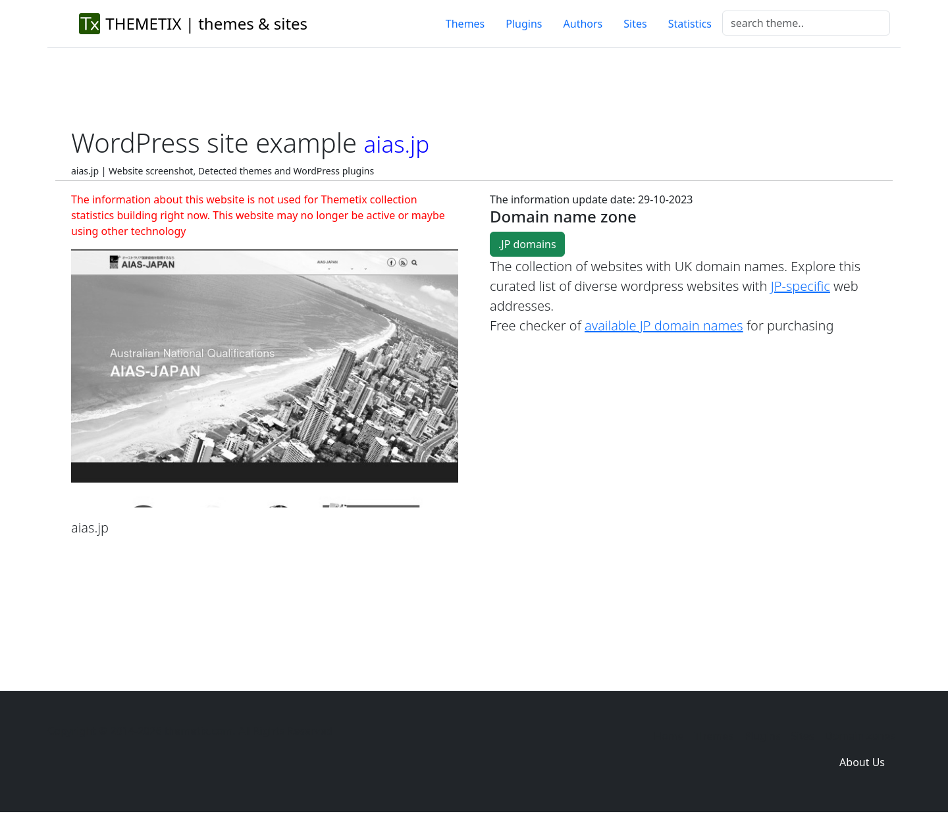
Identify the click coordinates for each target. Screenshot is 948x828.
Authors (583, 23)
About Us (862, 762)
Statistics (690, 23)
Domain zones (860, 736)
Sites (634, 23)
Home (669, 736)
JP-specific (800, 286)
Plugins (524, 23)
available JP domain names (664, 325)
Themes (465, 23)
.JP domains (527, 244)
